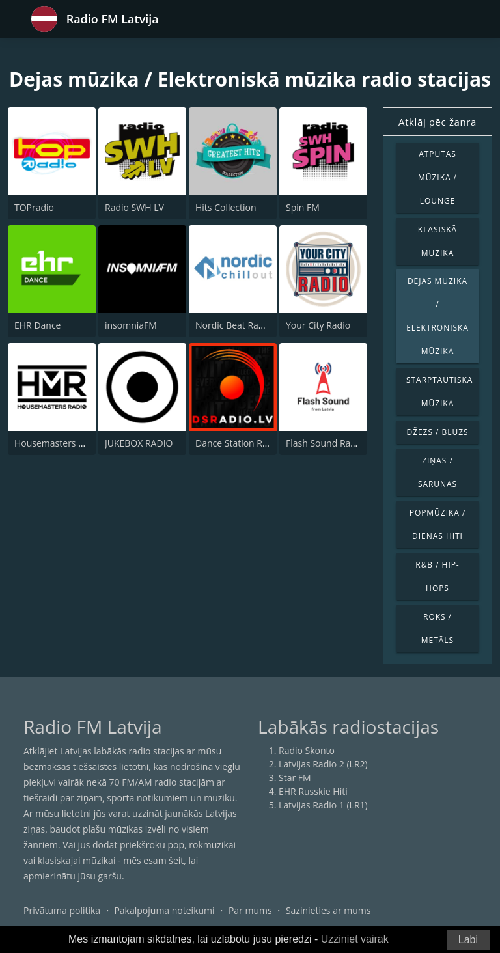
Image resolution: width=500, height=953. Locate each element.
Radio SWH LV (134, 207)
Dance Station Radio (238, 443)
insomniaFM (131, 325)
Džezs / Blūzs (437, 431)
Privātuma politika (61, 910)
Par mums (250, 910)
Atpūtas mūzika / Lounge (437, 177)
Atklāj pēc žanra (437, 121)
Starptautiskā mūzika (439, 391)
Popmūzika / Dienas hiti (438, 524)
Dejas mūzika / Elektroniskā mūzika (437, 316)
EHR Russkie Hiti (313, 791)
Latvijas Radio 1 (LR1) (323, 805)
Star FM (295, 777)
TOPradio (34, 207)
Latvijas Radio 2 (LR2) (323, 764)
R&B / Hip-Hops (437, 576)
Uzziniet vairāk (355, 939)
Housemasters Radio (58, 443)
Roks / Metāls (437, 628)
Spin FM (303, 207)
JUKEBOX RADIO (139, 443)
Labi (468, 939)
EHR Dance (37, 325)
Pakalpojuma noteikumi (164, 910)
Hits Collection (226, 207)
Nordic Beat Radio (233, 325)
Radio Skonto (307, 750)
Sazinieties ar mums (328, 910)
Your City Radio (318, 325)
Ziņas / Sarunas (437, 472)
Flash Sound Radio (325, 443)
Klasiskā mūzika (437, 241)
